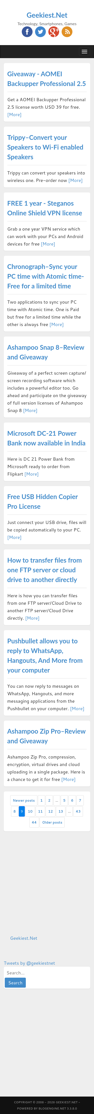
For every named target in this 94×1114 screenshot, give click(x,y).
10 (30, 811)
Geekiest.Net (47, 15)
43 (78, 811)
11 (40, 811)
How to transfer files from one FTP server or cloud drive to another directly (44, 570)
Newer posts (24, 800)
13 (60, 811)
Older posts (52, 822)
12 (50, 811)
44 (34, 822)
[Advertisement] (47, 883)
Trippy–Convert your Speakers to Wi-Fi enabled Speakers (45, 147)
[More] (14, 114)
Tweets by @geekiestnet (29, 963)
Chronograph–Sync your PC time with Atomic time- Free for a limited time (45, 276)
